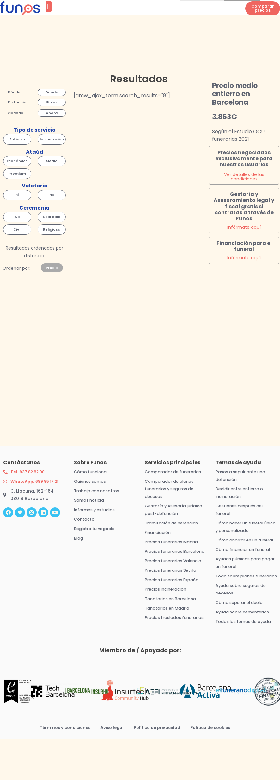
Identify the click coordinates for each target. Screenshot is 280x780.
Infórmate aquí (244, 234)
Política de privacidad (158, 760)
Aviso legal (109, 760)
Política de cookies (216, 760)
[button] (49, 12)
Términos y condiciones (59, 760)
